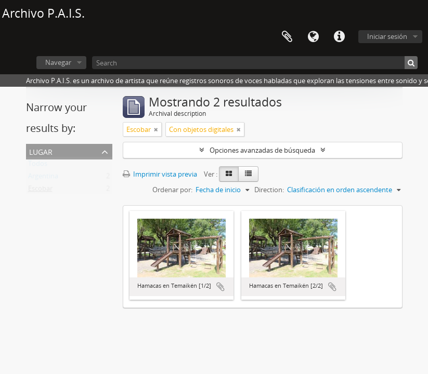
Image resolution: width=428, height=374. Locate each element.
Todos (37, 165)
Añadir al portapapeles (220, 287)
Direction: (269, 189)
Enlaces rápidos (339, 37)
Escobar (40, 190)
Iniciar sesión (387, 36)
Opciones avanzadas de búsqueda (262, 150)
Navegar (58, 62)
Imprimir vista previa (160, 174)
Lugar (41, 151)
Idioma (313, 37)
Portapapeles (287, 37)
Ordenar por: (172, 189)
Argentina (43, 178)
